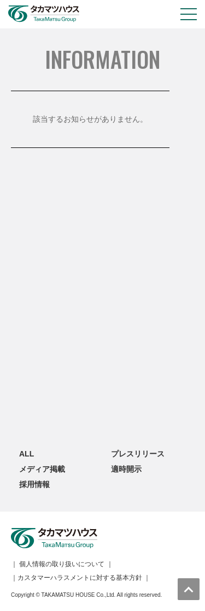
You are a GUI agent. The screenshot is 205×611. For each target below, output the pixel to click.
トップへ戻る (189, 589)
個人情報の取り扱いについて (61, 564)
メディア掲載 (42, 469)
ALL (26, 453)
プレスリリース (138, 453)
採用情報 (34, 484)
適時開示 (126, 469)
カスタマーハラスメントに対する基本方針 (79, 578)
